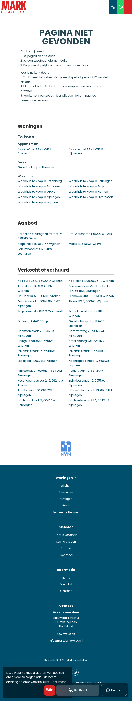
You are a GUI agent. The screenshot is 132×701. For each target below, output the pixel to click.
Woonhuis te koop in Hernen (88, 192)
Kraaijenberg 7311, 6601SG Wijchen (86, 343)
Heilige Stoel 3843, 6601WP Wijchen (36, 343)
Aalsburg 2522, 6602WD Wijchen (40, 281)
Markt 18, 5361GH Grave (85, 244)
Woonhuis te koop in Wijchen (38, 202)
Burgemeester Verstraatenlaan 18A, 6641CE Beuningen (91, 288)
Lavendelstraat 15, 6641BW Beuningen (36, 353)
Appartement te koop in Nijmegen (86, 151)
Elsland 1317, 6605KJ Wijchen (88, 301)
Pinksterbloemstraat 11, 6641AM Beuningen (40, 373)
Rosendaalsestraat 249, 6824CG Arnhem (40, 382)
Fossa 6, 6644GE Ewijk (33, 321)
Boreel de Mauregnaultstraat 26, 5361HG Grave (40, 236)
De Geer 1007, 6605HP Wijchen (39, 296)
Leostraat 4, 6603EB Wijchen (37, 361)
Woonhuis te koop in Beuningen (90, 181)
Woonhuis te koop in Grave (36, 192)
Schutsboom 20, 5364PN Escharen (35, 251)
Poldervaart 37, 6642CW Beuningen (86, 373)
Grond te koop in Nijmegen (36, 167)
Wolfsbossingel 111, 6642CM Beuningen (36, 402)
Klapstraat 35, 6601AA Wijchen (39, 244)
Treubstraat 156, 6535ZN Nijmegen (35, 392)
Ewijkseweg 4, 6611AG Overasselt (40, 311)
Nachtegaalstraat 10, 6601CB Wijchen (89, 363)
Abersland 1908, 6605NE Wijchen (91, 281)
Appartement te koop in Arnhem (35, 151)
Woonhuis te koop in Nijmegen (39, 197)
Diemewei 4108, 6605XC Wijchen (91, 296)
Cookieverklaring (82, 682)
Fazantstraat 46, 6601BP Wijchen (86, 313)
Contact (100, 682)
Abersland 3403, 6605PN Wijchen (35, 288)
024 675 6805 (66, 634)
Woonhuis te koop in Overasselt (91, 197)
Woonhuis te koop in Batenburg (40, 181)
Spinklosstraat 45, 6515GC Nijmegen (87, 382)
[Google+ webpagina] (75, 672)
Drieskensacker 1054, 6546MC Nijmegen (39, 303)
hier (76, 96)
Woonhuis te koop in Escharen (39, 186)
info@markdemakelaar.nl (66, 640)
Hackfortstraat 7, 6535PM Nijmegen (36, 333)
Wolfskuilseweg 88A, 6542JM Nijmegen (89, 402)
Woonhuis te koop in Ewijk (86, 186)
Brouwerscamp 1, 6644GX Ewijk (90, 234)
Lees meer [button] (58, 682)
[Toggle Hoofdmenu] (128, 7)
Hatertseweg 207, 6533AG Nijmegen (87, 333)
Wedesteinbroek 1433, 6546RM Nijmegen (90, 392)
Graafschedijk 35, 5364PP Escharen (86, 323)
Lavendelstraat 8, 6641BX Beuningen (86, 353)
